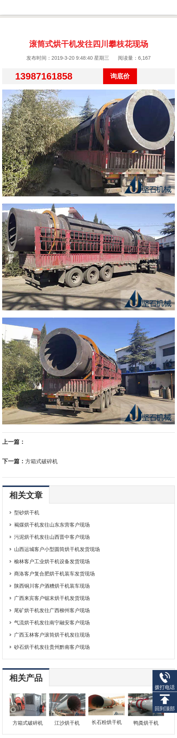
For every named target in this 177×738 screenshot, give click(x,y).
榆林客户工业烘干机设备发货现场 (52, 561)
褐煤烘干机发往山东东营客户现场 (52, 525)
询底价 (120, 76)
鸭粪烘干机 (146, 723)
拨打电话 (165, 681)
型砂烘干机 (26, 512)
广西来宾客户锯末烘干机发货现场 (52, 598)
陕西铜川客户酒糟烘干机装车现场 (52, 586)
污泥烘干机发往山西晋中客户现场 (52, 537)
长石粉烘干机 (107, 722)
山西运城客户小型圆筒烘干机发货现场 (57, 549)
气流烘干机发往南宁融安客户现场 (52, 622)
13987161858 (43, 76)
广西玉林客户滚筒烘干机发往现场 (52, 635)
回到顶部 (165, 702)
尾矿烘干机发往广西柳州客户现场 (52, 610)
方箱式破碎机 (41, 461)
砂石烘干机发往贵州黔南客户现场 (52, 647)
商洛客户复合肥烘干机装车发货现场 (54, 574)
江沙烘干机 (67, 723)
